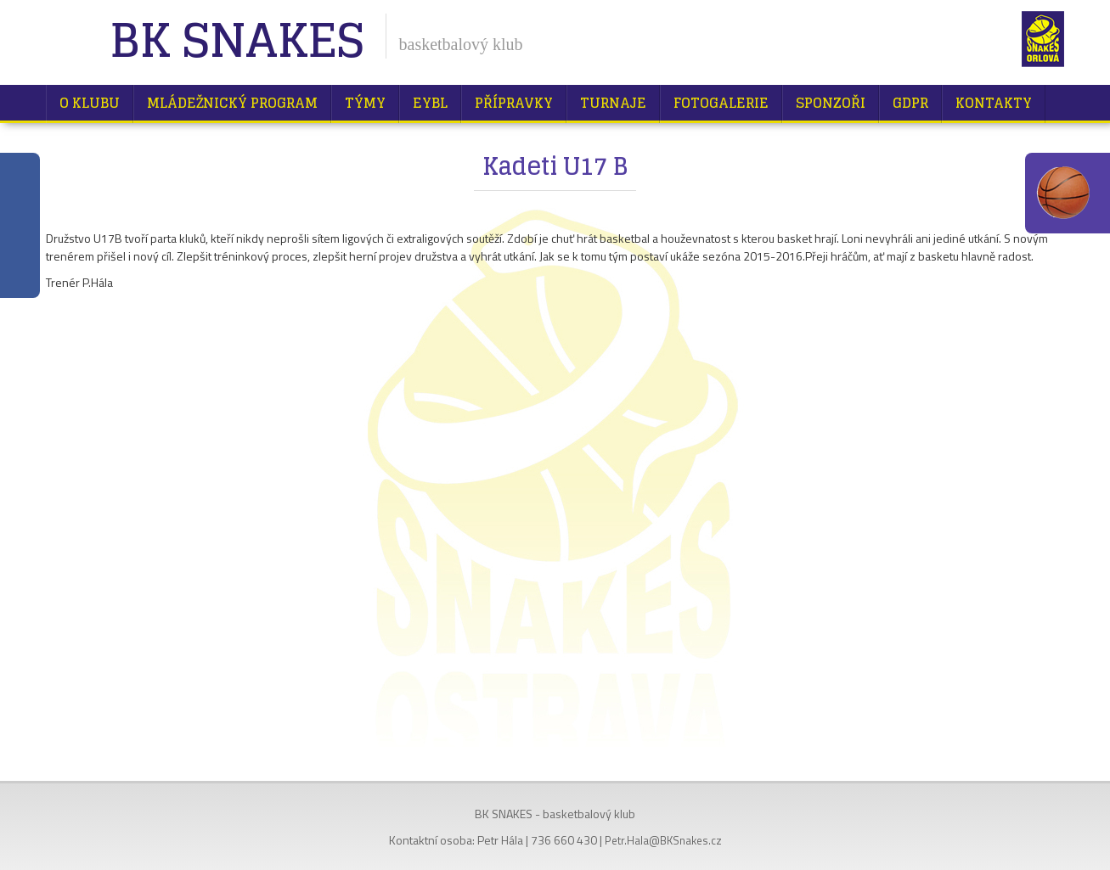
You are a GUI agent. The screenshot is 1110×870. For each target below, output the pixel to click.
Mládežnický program (232, 103)
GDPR (910, 103)
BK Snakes (236, 42)
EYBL (430, 103)
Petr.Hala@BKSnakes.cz (663, 840)
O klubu (89, 103)
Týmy (365, 103)
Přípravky (514, 103)
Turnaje (613, 103)
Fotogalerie (721, 103)
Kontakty (993, 103)
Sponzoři (830, 103)
